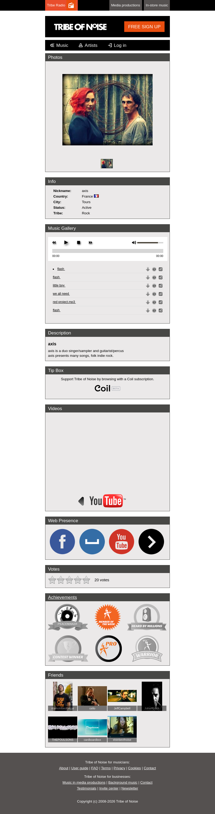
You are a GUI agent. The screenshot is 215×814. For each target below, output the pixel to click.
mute (134, 243)
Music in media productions (84, 782)
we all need (61, 294)
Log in (120, 45)
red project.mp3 (64, 302)
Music (62, 45)
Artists (91, 45)
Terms (106, 768)
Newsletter (129, 788)
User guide (79, 768)
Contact (150, 768)
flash (61, 269)
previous (54, 242)
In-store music (157, 5)
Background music (122, 782)
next (90, 242)
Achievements (62, 597)
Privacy (119, 768)
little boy (59, 285)
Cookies (134, 768)
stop (78, 242)
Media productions (125, 5)
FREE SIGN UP (144, 26)
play (66, 242)
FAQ (94, 768)
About (63, 768)
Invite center (109, 788)
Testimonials (86, 788)
